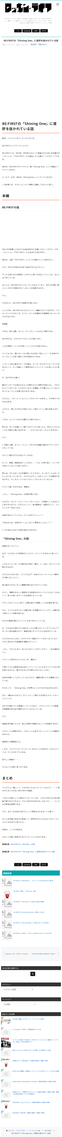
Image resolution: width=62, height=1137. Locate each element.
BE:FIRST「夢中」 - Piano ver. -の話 (25, 891)
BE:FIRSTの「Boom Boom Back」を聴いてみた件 (29, 912)
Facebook (27, 31)
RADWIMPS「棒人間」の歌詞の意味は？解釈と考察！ (28, 1113)
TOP (17, 1131)
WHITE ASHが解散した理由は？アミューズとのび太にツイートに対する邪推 (35, 1071)
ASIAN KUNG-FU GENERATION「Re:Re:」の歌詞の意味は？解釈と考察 (34, 1081)
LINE (35, 31)
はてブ (44, 31)
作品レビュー (43, 44)
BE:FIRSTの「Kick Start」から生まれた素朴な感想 (29, 902)
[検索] (19, 974)
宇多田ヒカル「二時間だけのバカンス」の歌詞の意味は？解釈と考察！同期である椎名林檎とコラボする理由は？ (35, 1093)
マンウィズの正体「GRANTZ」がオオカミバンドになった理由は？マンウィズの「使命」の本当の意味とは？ (35, 1041)
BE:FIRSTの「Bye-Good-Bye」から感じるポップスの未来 (31, 923)
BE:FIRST (33, 44)
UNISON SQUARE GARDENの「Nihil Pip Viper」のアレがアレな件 (45, 954)
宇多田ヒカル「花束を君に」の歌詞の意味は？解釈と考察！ (30, 1061)
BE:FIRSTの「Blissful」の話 (23, 844)
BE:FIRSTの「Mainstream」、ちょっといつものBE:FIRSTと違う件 (34, 880)
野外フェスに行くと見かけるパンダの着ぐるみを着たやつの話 (31, 1050)
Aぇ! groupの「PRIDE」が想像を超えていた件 (26, 1029)
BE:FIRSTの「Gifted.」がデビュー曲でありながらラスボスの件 (33, 933)
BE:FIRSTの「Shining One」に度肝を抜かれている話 (33, 851)
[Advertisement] (31, 63)
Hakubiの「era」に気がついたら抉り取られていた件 (18, 954)
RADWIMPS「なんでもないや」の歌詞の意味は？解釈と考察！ (31, 1102)
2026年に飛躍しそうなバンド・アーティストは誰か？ (29, 1019)
